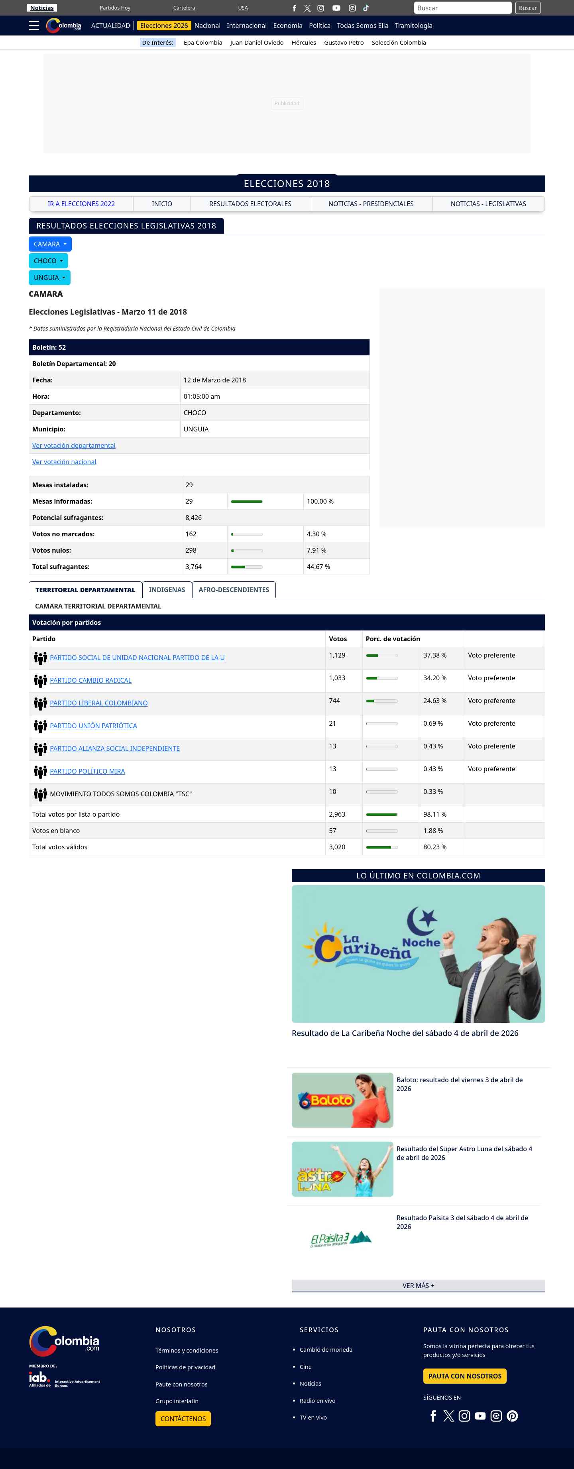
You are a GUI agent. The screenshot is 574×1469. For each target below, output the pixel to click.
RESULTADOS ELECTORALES (250, 203)
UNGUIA (47, 277)
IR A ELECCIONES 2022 (81, 203)
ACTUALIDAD (110, 25)
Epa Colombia (203, 42)
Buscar (528, 8)
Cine (306, 1367)
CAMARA (47, 244)
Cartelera (184, 7)
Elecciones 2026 (164, 25)
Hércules (304, 42)
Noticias (42, 8)
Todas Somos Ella (363, 25)
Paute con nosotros (181, 1384)
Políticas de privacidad (185, 1367)
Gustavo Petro (344, 42)
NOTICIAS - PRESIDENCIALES (371, 203)
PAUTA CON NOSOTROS (465, 1376)
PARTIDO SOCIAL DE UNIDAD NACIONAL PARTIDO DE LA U (137, 658)
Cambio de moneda (326, 1349)
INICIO (162, 203)
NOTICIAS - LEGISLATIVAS (488, 203)
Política (319, 25)
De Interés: (158, 42)
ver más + (418, 1285)
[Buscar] (463, 8)
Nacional (208, 25)
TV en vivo (313, 1417)
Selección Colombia (399, 42)
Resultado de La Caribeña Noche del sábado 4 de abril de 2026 (405, 1033)
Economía (288, 25)
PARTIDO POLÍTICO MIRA (87, 771)
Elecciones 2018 (287, 183)
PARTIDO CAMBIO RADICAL (91, 680)
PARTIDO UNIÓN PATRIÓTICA (93, 726)
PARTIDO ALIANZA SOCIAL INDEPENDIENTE (115, 748)
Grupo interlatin (177, 1401)
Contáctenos (183, 1418)
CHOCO (46, 260)
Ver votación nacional (64, 461)
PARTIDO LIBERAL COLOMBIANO (99, 703)
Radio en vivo (318, 1400)
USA (243, 7)
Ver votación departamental (74, 445)
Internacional (247, 25)
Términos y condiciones (186, 1350)
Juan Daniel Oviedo (257, 42)
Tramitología (414, 25)
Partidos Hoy (115, 7)
